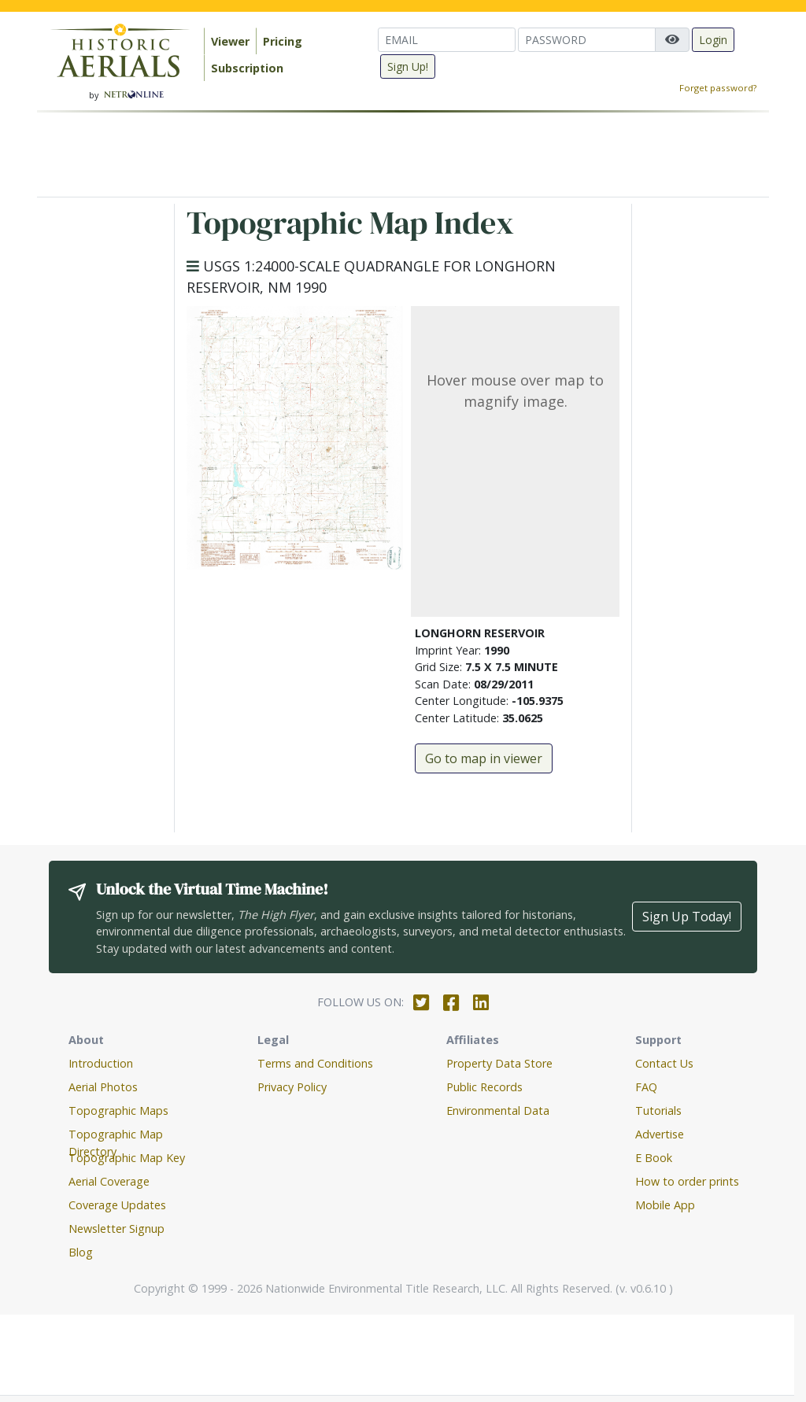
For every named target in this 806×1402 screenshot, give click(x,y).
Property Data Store (499, 1063)
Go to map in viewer (483, 758)
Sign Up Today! (686, 916)
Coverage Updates (117, 1204)
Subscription (247, 68)
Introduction (100, 1063)
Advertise (659, 1134)
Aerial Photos (103, 1086)
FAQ (646, 1086)
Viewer (230, 41)
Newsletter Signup (116, 1228)
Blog (80, 1252)
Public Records (484, 1086)
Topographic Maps (118, 1110)
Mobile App (665, 1204)
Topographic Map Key (126, 1157)
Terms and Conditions (315, 1063)
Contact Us (664, 1063)
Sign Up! (407, 66)
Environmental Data (497, 1110)
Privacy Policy (292, 1086)
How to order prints (687, 1181)
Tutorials (658, 1110)
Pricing (282, 41)
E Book (653, 1157)
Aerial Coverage (109, 1181)
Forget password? (717, 88)
